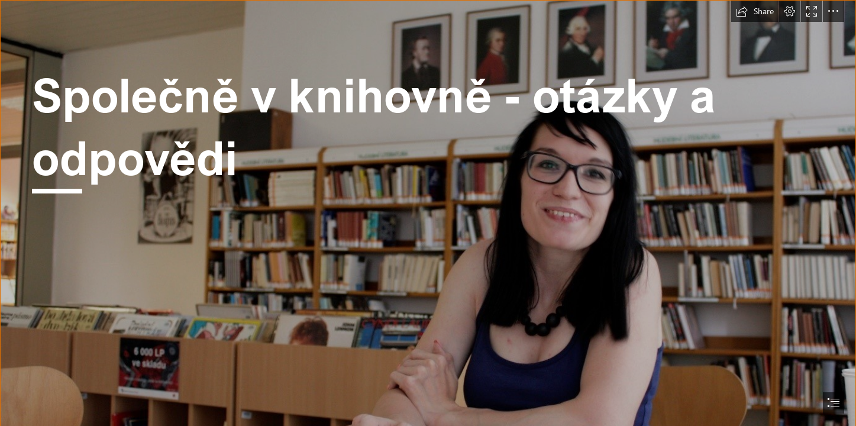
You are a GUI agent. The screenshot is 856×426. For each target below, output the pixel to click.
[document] (428, 213)
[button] (755, 11)
